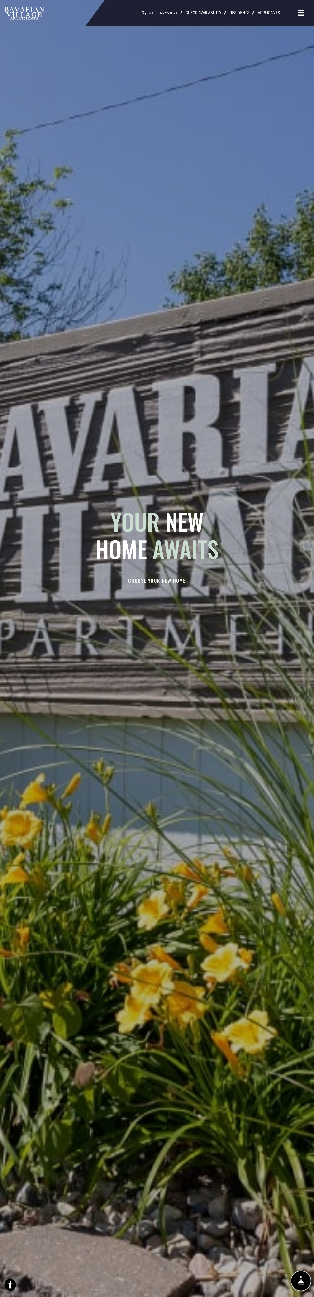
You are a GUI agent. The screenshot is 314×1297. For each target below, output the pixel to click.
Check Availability (204, 12)
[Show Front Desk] (300, 1280)
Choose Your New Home (157, 580)
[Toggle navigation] (301, 12)
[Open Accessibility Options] (10, 1285)
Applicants (271, 12)
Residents (242, 12)
